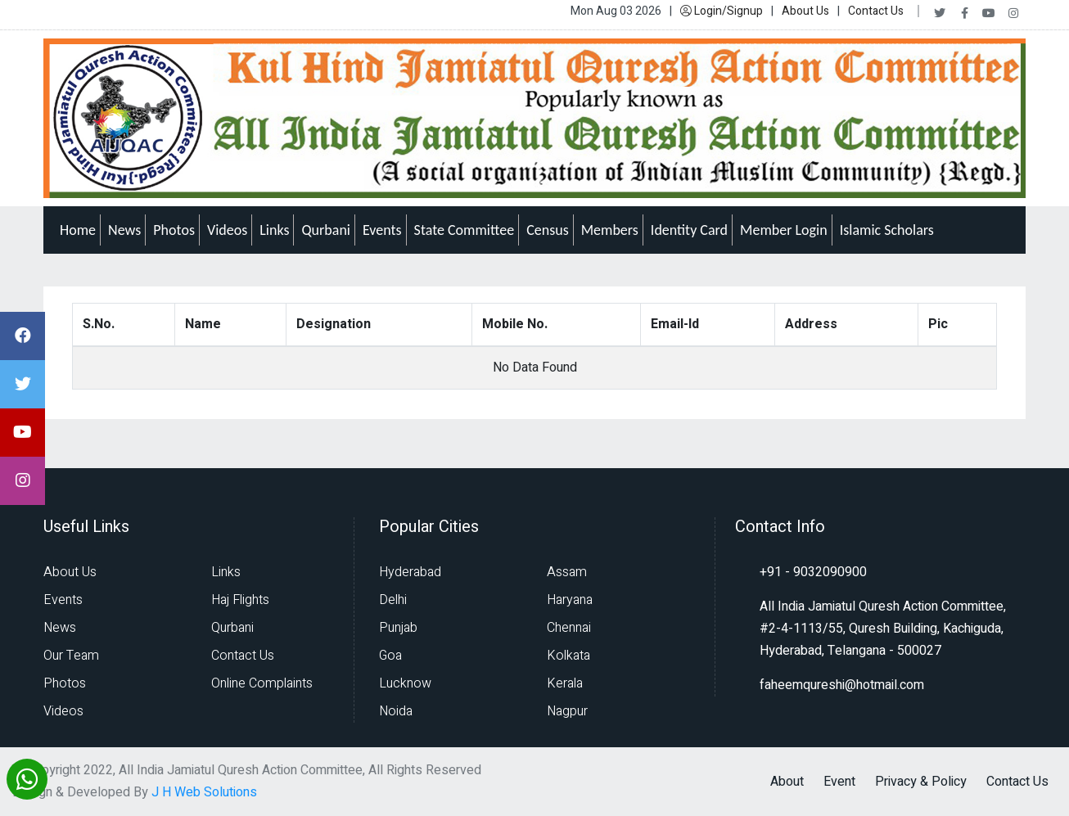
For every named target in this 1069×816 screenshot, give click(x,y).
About (787, 781)
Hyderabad (410, 572)
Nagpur (567, 711)
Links (274, 230)
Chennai (569, 628)
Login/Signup (721, 11)
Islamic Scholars (887, 230)
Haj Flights (240, 600)
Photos (174, 230)
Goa (390, 655)
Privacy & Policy (921, 781)
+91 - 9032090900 (813, 572)
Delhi (393, 600)
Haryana (570, 600)
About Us (805, 11)
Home (78, 230)
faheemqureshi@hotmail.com (842, 685)
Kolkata (568, 655)
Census (547, 230)
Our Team (71, 655)
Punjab (398, 628)
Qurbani (325, 230)
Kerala (565, 683)
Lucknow (405, 683)
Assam (567, 572)
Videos (227, 230)
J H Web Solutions (204, 792)
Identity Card (689, 230)
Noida (396, 711)
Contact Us (876, 11)
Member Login (784, 230)
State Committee (464, 230)
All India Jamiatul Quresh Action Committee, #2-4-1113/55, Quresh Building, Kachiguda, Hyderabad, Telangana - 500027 (883, 628)
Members (609, 230)
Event (839, 781)
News (124, 230)
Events (382, 230)
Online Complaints (262, 683)
